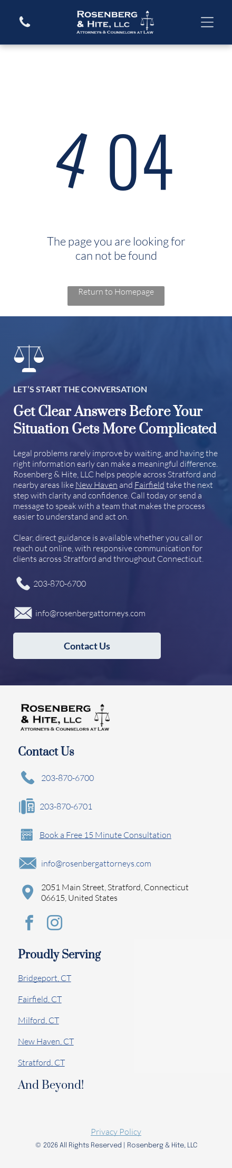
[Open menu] (207, 22)
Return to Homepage (116, 291)
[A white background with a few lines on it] (25, 26)
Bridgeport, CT (44, 978)
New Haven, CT (46, 1041)
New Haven (96, 484)
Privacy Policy (116, 1131)
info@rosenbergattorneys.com (90, 613)
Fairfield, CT (40, 999)
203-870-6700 (59, 583)
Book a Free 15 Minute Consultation (105, 835)
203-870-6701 (66, 806)
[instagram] (54, 924)
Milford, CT (38, 1020)
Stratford (184, 474)
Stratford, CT (41, 1062)
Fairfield (149, 484)
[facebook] (29, 924)
